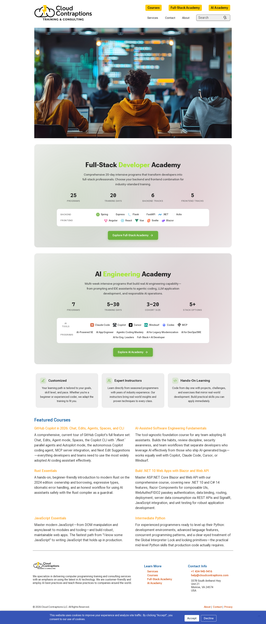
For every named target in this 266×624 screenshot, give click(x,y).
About (185, 17)
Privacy (228, 610)
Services (152, 17)
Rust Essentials (45, 474)
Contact (170, 17)
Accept (192, 618)
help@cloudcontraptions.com (210, 578)
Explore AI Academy (133, 353)
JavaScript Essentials (50, 521)
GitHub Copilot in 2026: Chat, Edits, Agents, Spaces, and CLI (79, 431)
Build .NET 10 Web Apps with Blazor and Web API (172, 474)
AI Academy (219, 7)
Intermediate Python (150, 521)
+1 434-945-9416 (201, 574)
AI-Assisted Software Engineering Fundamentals (170, 431)
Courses (154, 7)
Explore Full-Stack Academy (133, 235)
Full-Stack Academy (185, 7)
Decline (209, 618)
